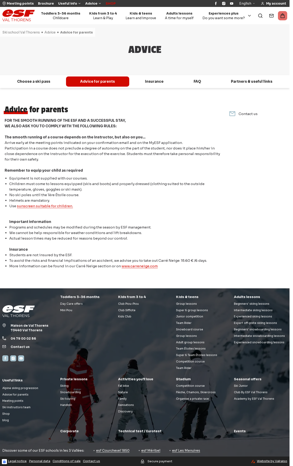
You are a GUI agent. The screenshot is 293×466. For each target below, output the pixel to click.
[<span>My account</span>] (273, 3)
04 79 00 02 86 (23, 339)
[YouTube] (232, 3)
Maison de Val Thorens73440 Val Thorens (29, 328)
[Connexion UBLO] (4, 461)
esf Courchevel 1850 (112, 450)
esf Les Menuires (186, 450)
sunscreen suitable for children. (45, 206)
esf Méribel (150, 450)
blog (5, 420)
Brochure (46, 3)
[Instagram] (224, 3)
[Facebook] (216, 3)
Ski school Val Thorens (21, 32)
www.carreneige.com (140, 266)
